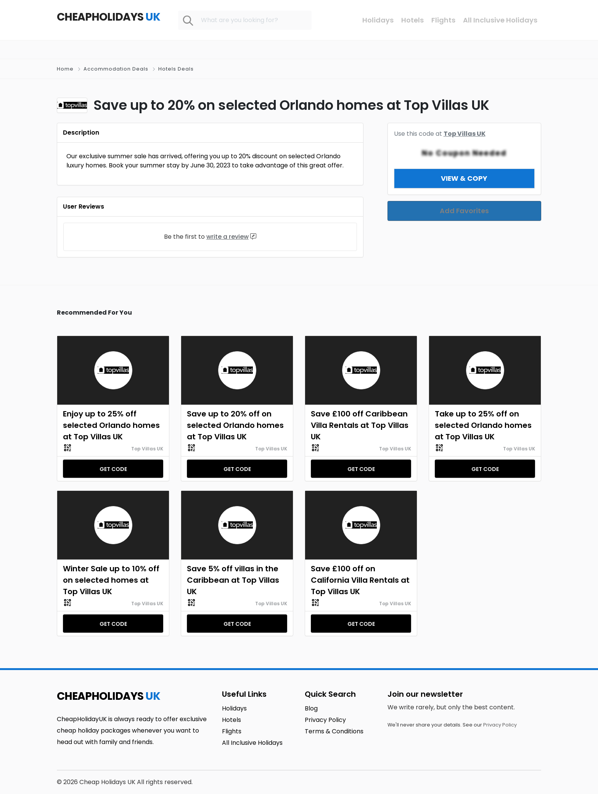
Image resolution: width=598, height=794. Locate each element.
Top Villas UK (147, 448)
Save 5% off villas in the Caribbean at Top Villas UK (233, 580)
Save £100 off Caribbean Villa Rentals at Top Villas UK (359, 425)
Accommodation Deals (116, 69)
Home (65, 69)
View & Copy (464, 169)
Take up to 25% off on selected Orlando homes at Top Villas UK (483, 425)
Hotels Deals (176, 69)
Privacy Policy (500, 725)
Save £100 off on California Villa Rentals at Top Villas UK (360, 580)
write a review (227, 236)
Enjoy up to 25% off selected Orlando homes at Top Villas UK (111, 425)
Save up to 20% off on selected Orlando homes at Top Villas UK (235, 425)
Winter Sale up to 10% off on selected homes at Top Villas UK (111, 580)
